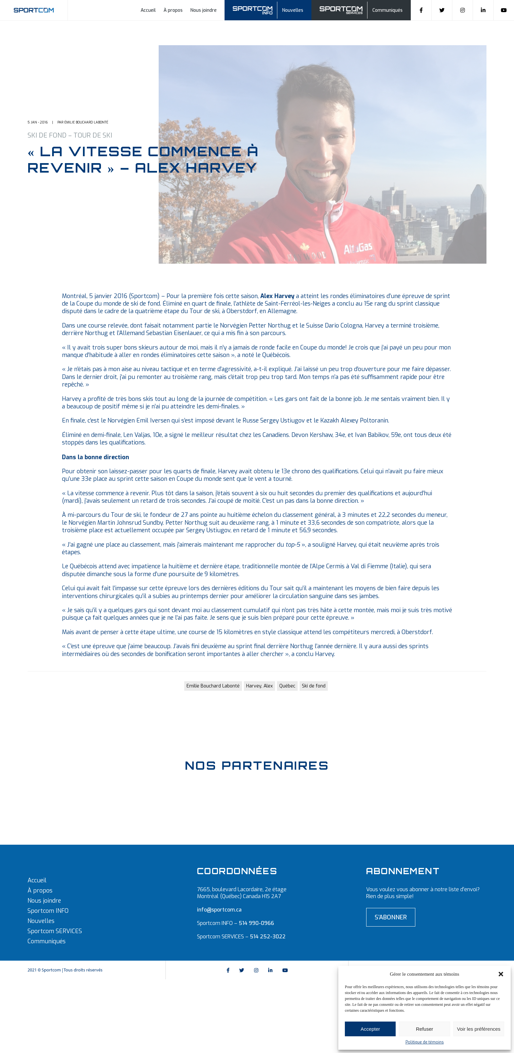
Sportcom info (256, 9)
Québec (287, 686)
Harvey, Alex (259, 686)
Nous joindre (203, 10)
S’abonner (391, 917)
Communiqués (387, 10)
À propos (173, 10)
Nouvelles (292, 10)
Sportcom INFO (48, 911)
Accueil (148, 10)
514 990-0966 (256, 923)
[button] (501, 974)
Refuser (424, 1029)
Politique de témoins (424, 1042)
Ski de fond (314, 686)
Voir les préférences (479, 1029)
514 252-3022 (268, 936)
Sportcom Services (342, 9)
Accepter (370, 1029)
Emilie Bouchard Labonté (213, 686)
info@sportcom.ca (219, 909)
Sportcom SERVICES (55, 931)
